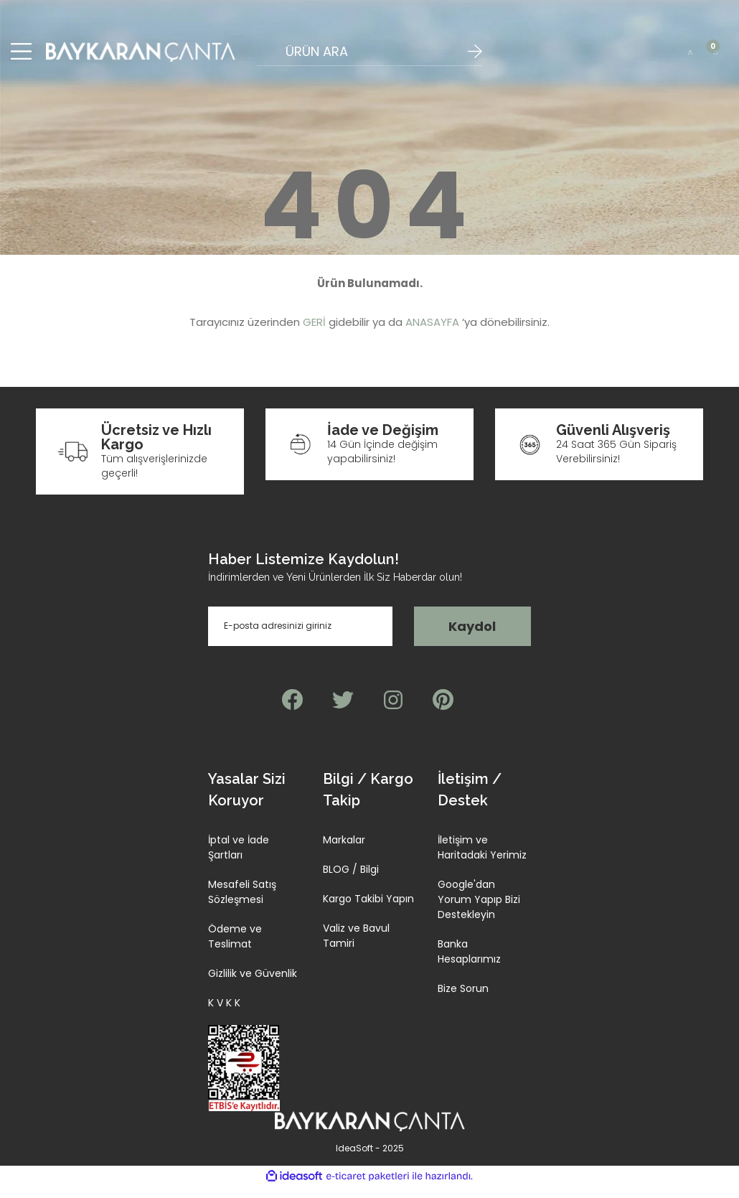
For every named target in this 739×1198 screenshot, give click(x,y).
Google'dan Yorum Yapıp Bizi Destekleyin (479, 911)
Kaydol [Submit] (472, 638)
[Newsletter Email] (300, 638)
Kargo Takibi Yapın (368, 910)
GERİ (314, 334)
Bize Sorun (463, 1000)
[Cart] (715, 57)
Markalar (344, 851)
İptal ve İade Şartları (238, 859)
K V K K (224, 1014)
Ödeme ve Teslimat (235, 948)
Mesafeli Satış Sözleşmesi (242, 903)
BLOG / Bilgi (351, 881)
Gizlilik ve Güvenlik (252, 985)
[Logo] (140, 57)
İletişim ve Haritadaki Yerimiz (482, 859)
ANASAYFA (432, 334)
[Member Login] (690, 57)
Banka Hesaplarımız (469, 963)
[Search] (369, 57)
